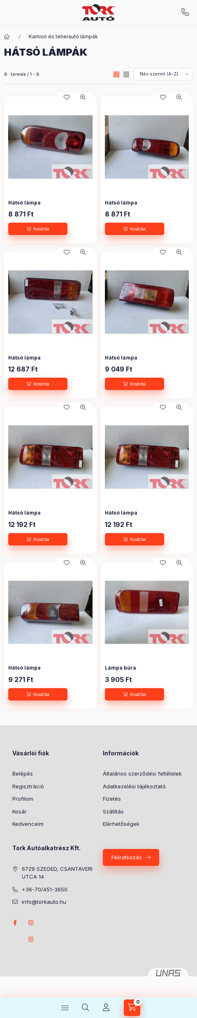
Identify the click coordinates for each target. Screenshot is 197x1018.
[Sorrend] (163, 74)
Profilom (22, 798)
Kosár (19, 811)
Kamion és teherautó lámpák (63, 36)
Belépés (22, 773)
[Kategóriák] (65, 1007)
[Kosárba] (37, 229)
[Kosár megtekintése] (132, 1007)
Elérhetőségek (121, 824)
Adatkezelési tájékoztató (134, 786)
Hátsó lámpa (24, 203)
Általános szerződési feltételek (142, 773)
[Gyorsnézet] (83, 97)
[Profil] (106, 1007)
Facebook (15, 923)
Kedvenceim (28, 824)
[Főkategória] (7, 36)
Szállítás (113, 811)
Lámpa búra (120, 668)
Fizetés (112, 798)
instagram (31, 923)
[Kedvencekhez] (66, 97)
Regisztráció (28, 786)
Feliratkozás (126, 857)
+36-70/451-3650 (185, 12)
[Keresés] (85, 1007)
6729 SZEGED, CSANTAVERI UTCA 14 (57, 872)
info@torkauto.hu (44, 901)
